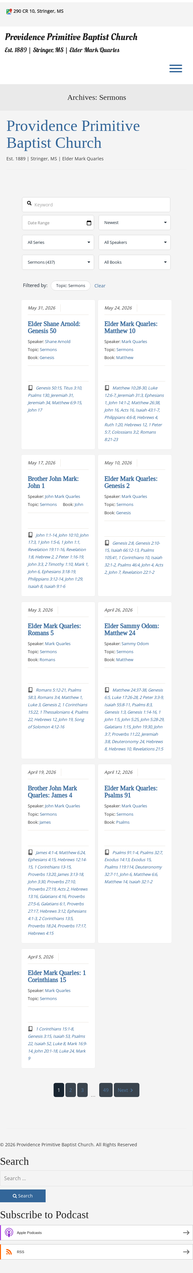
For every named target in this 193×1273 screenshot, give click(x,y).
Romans (47, 659)
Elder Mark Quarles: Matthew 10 (131, 327)
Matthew (124, 357)
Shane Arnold (58, 341)
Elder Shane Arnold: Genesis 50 (54, 327)
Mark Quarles (134, 341)
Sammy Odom (135, 643)
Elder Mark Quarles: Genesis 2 (131, 482)
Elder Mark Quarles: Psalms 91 (131, 792)
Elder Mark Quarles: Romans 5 (54, 629)
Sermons (48, 349)
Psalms (123, 822)
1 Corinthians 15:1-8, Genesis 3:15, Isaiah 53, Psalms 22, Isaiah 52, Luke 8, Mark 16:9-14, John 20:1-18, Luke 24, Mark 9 (57, 1043)
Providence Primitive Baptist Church (71, 37)
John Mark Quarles (62, 496)
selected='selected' (58, 262)
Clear (100, 286)
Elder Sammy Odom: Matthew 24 (131, 629)
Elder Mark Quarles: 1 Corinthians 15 (57, 976)
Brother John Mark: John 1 (53, 482)
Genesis (47, 357)
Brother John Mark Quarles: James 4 (52, 792)
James (45, 822)
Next (127, 1089)
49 (106, 1089)
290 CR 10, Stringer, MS (38, 11)
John (79, 504)
